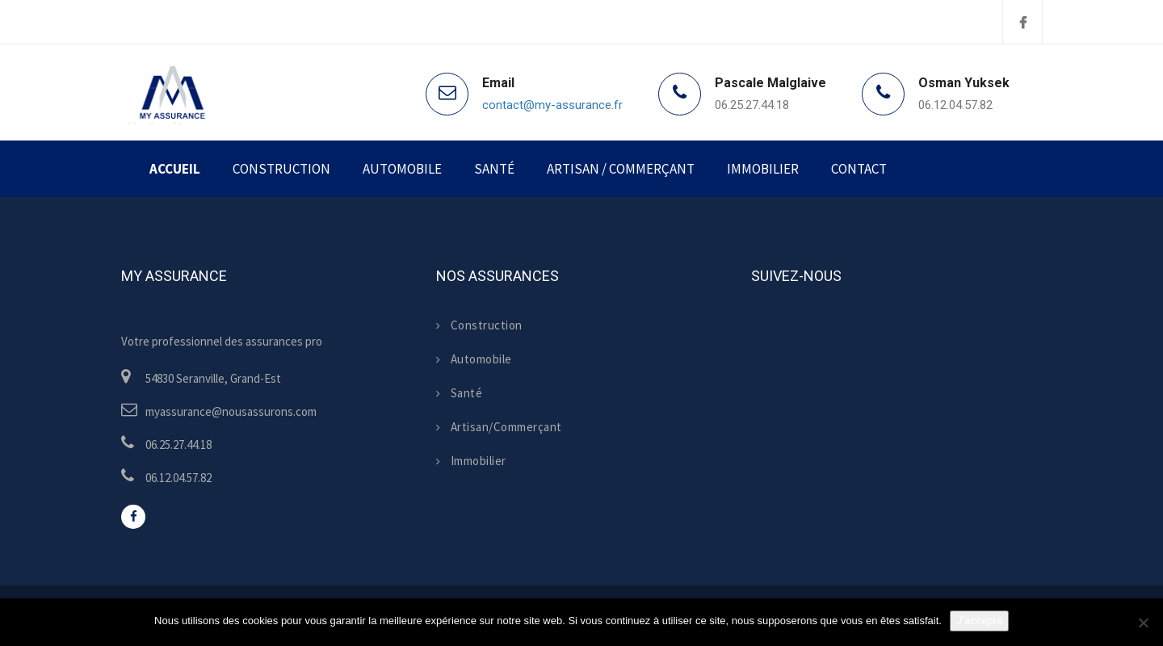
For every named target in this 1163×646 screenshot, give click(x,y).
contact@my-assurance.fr (552, 105)
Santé (494, 169)
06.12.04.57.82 (955, 105)
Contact (859, 169)
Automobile (402, 169)
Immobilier (763, 169)
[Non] (1143, 623)
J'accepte (979, 621)
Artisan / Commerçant (621, 169)
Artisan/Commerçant (499, 426)
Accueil (174, 169)
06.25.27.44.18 (752, 105)
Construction (281, 169)
